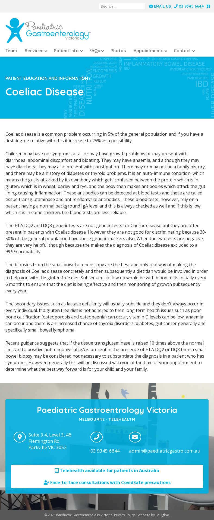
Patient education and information (46, 78)
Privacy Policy (124, 515)
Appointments (148, 50)
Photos (118, 50)
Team (11, 50)
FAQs (94, 50)
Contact (182, 50)
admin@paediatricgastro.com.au (164, 451)
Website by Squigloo (153, 515)
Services (34, 50)
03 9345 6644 (189, 6)
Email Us (160, 6)
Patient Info (66, 50)
